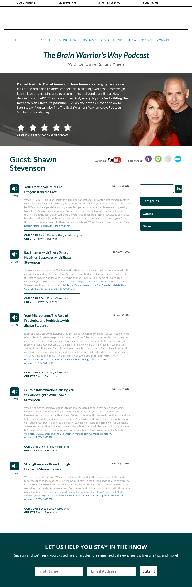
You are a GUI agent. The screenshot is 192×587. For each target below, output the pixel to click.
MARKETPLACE (68, 3)
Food (50, 298)
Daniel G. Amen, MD (96, 21)
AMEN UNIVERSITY (109, 3)
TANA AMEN (150, 3)
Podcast (146, 40)
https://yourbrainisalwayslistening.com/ (47, 225)
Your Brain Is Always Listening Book (63, 235)
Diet (43, 298)
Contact (163, 40)
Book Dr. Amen (65, 40)
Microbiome (62, 298)
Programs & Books (95, 40)
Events (118, 40)
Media (131, 40)
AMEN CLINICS (26, 3)
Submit (148, 571)
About (45, 40)
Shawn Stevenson (47, 238)
